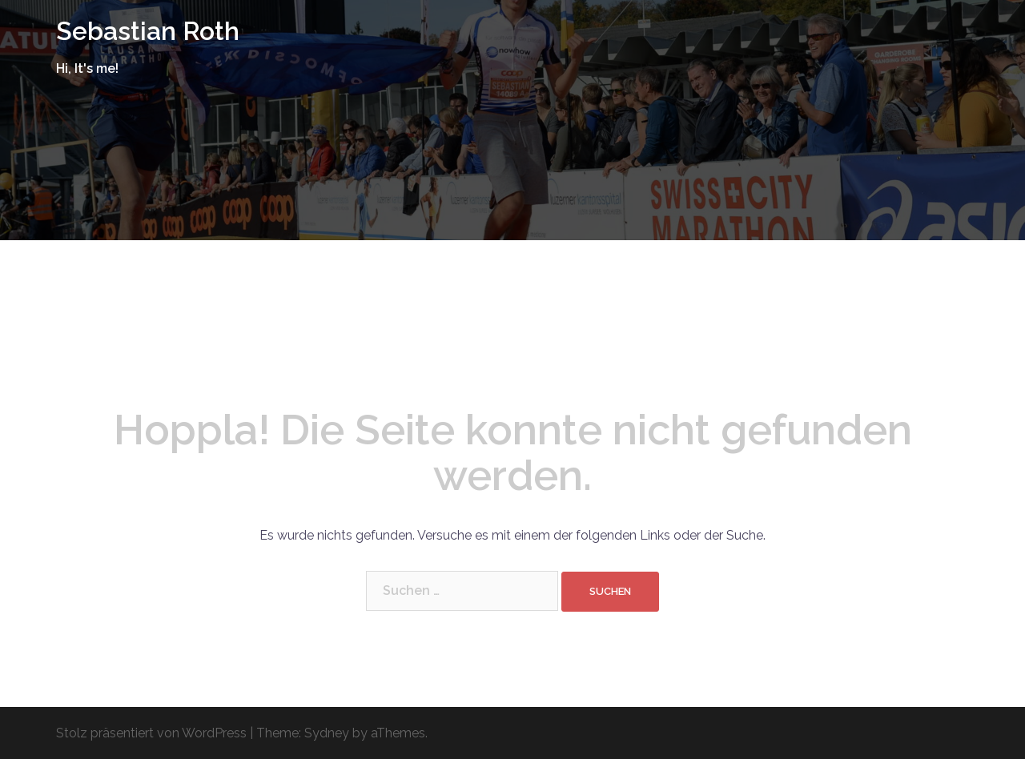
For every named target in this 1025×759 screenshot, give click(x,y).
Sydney (326, 733)
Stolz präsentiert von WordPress (151, 733)
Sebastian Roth (147, 31)
